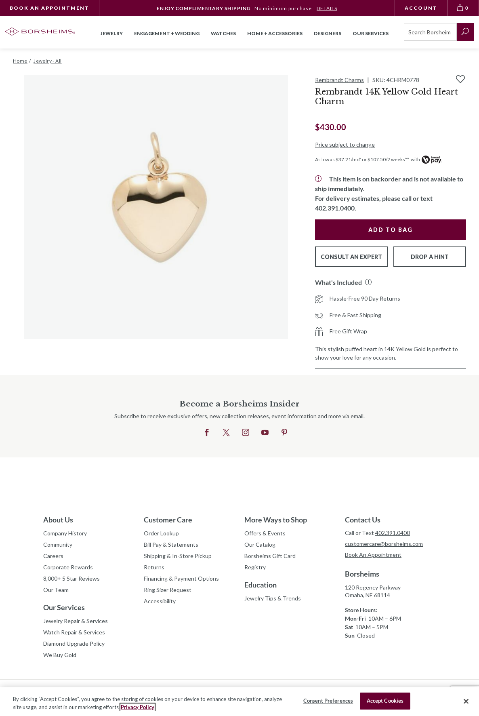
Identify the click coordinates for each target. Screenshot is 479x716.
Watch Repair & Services (74, 632)
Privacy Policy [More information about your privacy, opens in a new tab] (137, 707)
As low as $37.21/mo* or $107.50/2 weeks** (362, 159)
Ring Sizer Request (167, 589)
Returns (154, 567)
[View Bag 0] (463, 8)
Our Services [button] (371, 33)
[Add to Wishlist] (460, 79)
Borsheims (362, 573)
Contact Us (362, 519)
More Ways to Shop (275, 519)
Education (260, 584)
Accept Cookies (385, 700)
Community (57, 544)
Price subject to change (345, 144)
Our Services (64, 607)
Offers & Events (265, 533)
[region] (239, 701)
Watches (223, 33)
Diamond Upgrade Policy (74, 643)
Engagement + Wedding (167, 33)
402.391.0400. (335, 208)
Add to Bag (390, 229)
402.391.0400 (392, 532)
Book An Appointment (49, 8)
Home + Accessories (275, 33)
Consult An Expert (351, 256)
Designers (327, 33)
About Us (58, 519)
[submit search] (465, 32)
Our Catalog (259, 544)
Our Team (56, 589)
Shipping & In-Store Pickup (178, 555)
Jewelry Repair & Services (75, 620)
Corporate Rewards (68, 567)
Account (421, 8)
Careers (53, 555)
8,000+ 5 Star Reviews (71, 578)
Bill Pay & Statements (171, 543)
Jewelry (112, 33)
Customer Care (168, 519)
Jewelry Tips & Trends (272, 598)
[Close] (466, 701)
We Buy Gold (59, 654)
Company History (65, 533)
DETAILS (327, 8)
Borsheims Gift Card (270, 555)
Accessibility (160, 601)
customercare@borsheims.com (384, 543)
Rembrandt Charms (339, 79)
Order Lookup (161, 533)
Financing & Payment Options (181, 578)
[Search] (430, 32)
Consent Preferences (328, 700)
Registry (255, 567)
